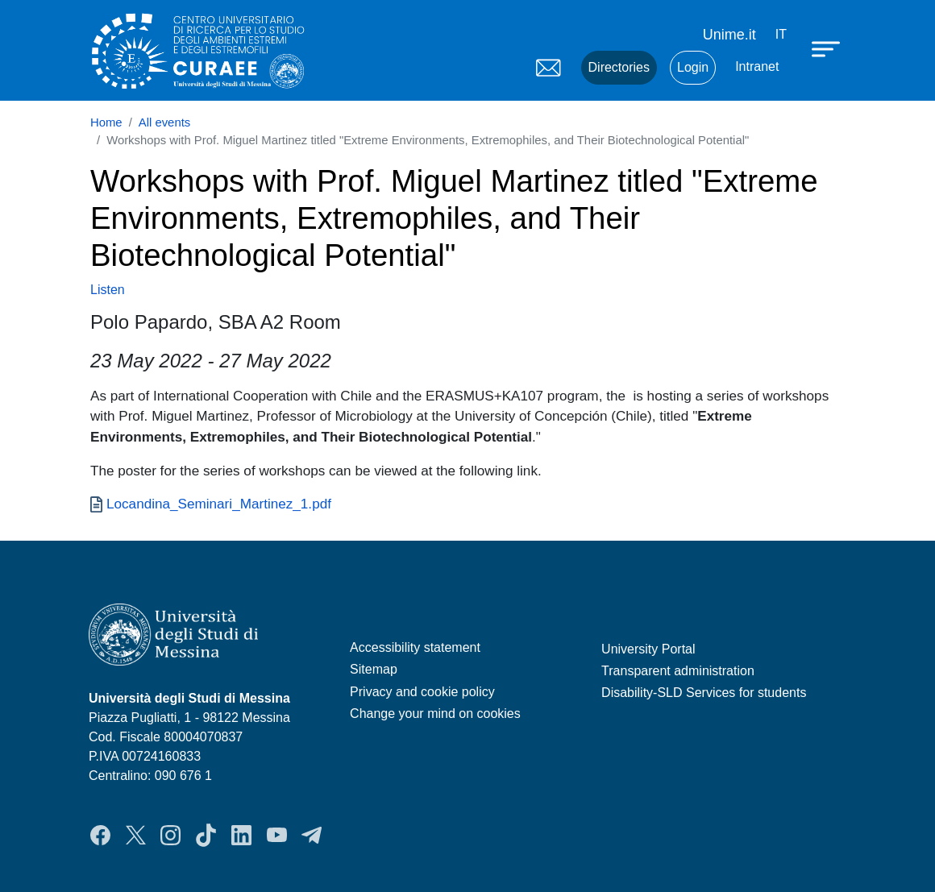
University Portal (648, 649)
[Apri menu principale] (828, 48)
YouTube (277, 835)
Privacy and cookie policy (422, 692)
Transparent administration (677, 671)
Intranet (757, 66)
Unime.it (729, 35)
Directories (619, 67)
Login (693, 67)
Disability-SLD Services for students (703, 692)
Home (106, 122)
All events (164, 122)
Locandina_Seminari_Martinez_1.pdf (218, 504)
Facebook (100, 835)
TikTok (206, 835)
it (781, 34)
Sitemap (373, 669)
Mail (549, 68)
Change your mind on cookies (435, 713)
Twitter (136, 835)
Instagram (170, 835)
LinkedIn (241, 835)
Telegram (311, 835)
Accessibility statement (415, 647)
